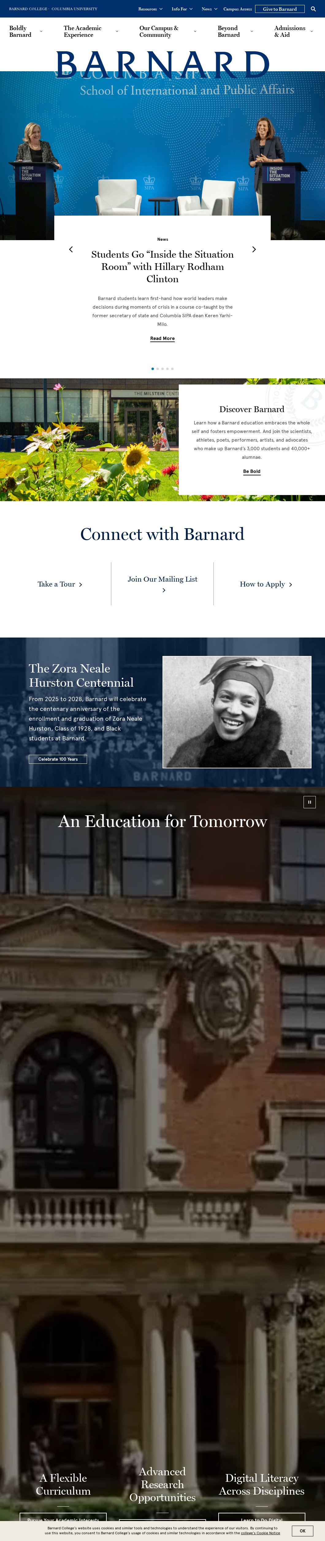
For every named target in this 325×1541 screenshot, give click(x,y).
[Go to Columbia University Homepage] (74, 9)
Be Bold (252, 471)
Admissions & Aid (289, 31)
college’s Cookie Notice (260, 1533)
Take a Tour (56, 583)
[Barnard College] (162, 65)
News (209, 9)
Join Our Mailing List (162, 579)
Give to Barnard (280, 9)
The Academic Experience (82, 31)
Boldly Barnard (20, 31)
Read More (162, 338)
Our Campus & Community (159, 31)
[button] (71, 249)
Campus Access (238, 9)
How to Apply (262, 583)
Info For (182, 9)
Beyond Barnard (229, 31)
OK (302, 1531)
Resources (150, 9)
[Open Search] (313, 8)
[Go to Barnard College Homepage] (29, 9)
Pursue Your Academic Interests (63, 1520)
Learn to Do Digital (261, 1520)
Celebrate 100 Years (58, 759)
